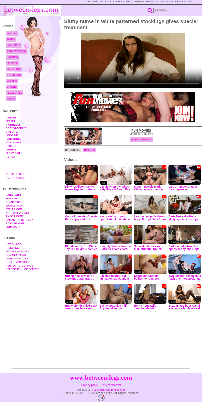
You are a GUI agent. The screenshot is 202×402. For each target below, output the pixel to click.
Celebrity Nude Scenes (22, 269)
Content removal (110, 385)
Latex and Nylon (17, 258)
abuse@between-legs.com (108, 389)
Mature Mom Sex (17, 251)
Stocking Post (16, 247)
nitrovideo (14, 244)
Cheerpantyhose (18, 262)
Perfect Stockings (19, 265)
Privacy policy (89, 385)
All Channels (15, 177)
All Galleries (15, 174)
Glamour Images (17, 255)
